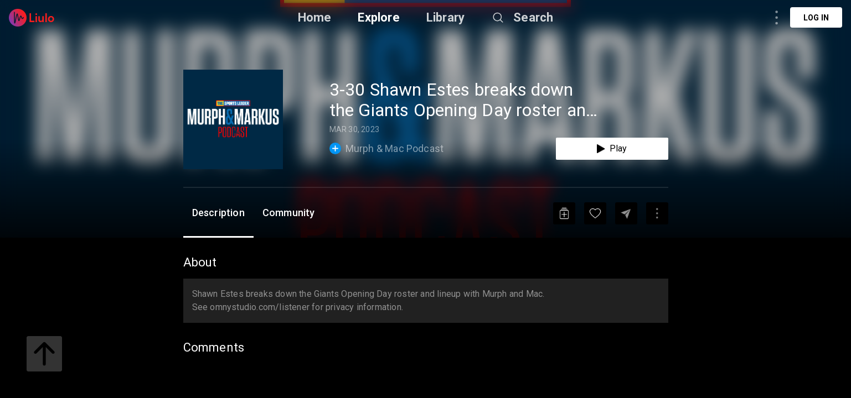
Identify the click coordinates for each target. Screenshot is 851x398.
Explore (378, 17)
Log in (816, 17)
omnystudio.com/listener (260, 307)
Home (315, 17)
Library (445, 17)
